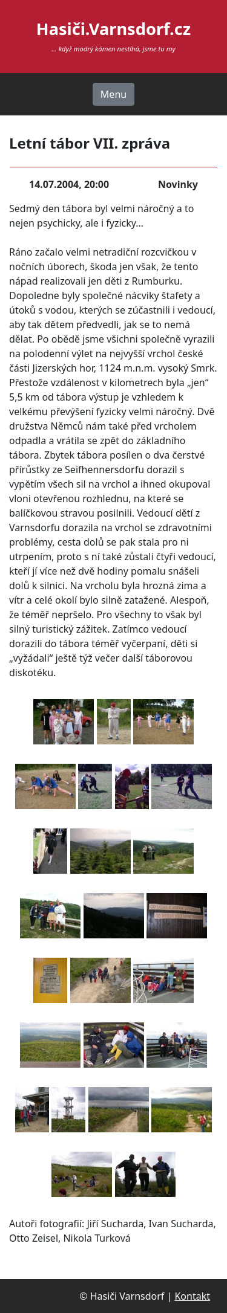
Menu (113, 94)
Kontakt (192, 1296)
